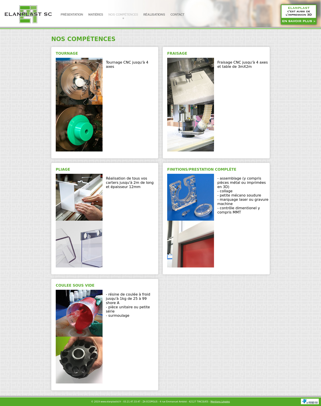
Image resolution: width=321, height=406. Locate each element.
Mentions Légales (220, 401)
